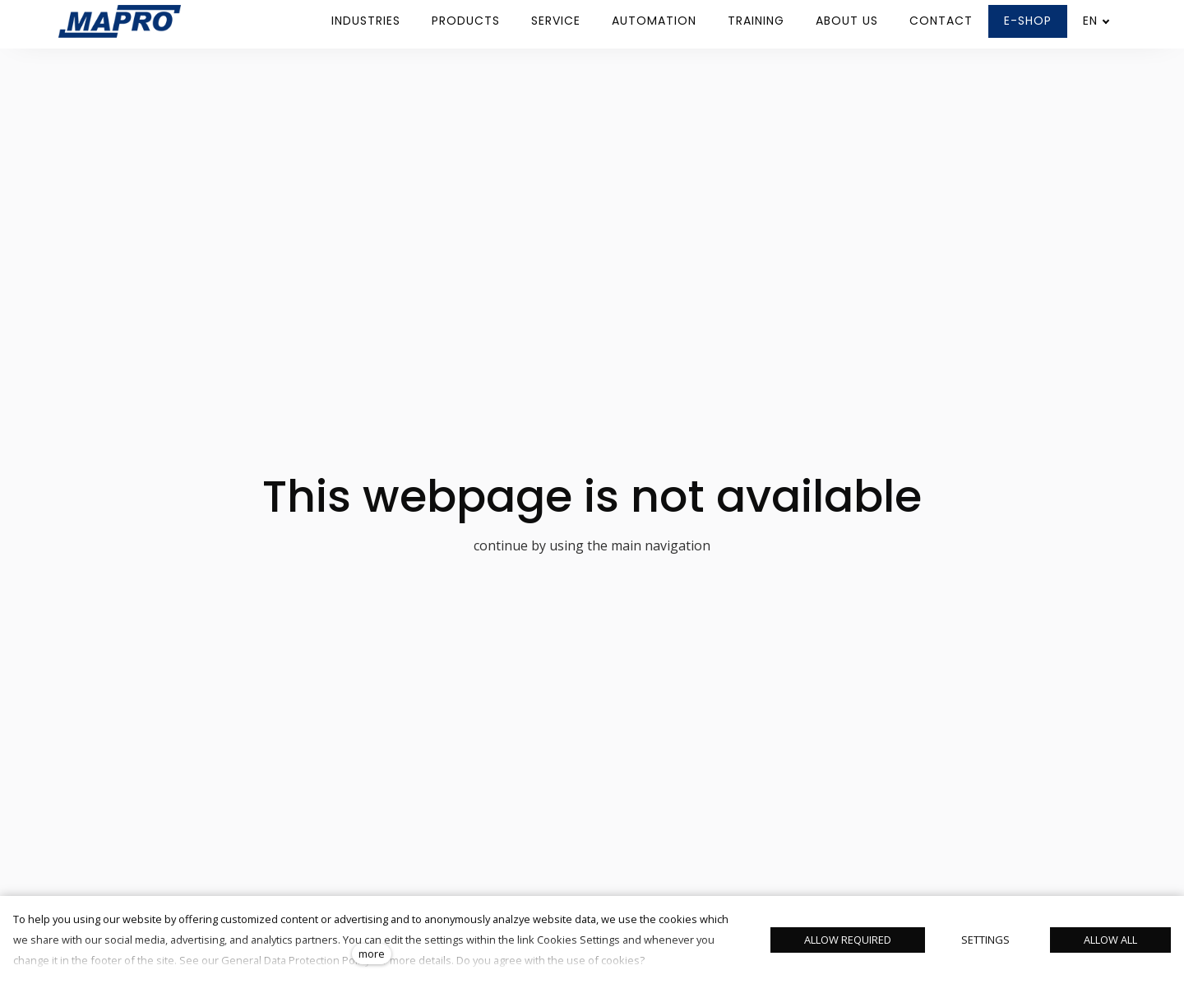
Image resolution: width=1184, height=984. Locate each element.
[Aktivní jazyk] (1096, 21)
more (371, 953)
